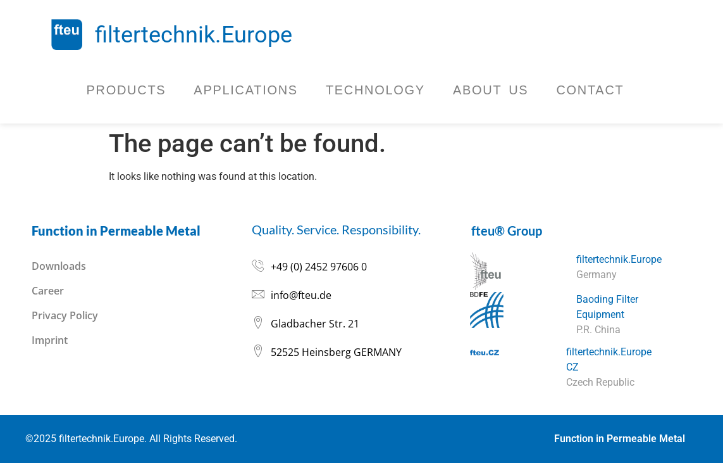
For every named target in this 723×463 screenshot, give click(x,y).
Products (126, 90)
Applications (246, 90)
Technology (375, 90)
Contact (590, 90)
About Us (490, 90)
